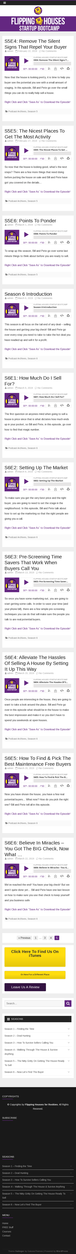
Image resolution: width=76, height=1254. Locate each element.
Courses (6, 1231)
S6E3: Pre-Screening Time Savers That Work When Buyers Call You (33, 562)
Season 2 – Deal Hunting (17, 1035)
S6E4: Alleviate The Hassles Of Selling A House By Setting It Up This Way (36, 663)
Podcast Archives (17, 111)
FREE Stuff (7, 1227)
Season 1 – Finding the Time (19, 1029)
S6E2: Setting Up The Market (36, 467)
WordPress (62, 1251)
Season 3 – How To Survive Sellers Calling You (29, 1042)
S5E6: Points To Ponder (30, 220)
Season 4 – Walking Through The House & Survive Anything (31, 1051)
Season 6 (33, 358)
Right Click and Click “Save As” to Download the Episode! (37, 102)
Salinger (19, 1251)
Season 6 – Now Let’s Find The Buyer (24, 1072)
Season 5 (33, 111)
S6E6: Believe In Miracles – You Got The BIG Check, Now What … (37, 848)
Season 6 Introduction (28, 294)
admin (10, 51)
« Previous (24, 938)
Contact (6, 1235)
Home (5, 1223)
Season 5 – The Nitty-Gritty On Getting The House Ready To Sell (34, 1063)
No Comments (49, 51)
